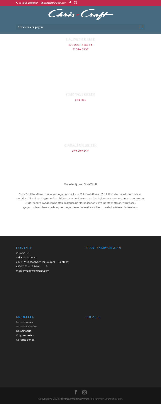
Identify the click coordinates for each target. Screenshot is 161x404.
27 (75, 45)
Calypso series (25, 335)
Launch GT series (26, 326)
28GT (88, 45)
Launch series (24, 322)
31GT (80, 49)
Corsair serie (23, 331)
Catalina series (25, 340)
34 (86, 151)
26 (77, 100)
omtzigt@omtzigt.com (35, 271)
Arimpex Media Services (74, 399)
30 (83, 100)
